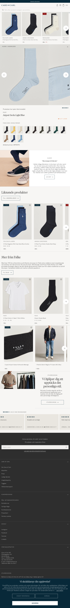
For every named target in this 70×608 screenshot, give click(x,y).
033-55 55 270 (8, 560)
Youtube (3, 536)
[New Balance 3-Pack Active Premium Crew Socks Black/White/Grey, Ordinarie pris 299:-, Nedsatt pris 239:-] (52, 27)
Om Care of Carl (6, 467)
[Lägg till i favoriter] (30, 205)
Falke (4, 112)
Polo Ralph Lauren (8, 38)
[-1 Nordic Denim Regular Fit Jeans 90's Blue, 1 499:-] (49, 348)
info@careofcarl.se (11, 561)
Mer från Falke (11, 257)
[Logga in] (57, 5)
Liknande (14, 192)
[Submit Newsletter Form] (66, 447)
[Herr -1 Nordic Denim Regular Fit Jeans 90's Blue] (49, 344)
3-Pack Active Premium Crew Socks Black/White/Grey (50, 40)
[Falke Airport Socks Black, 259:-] (48, 301)
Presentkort (4, 513)
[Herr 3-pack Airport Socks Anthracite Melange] (18, 344)
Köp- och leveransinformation (10, 500)
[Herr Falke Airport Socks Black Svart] (48, 296)
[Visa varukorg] (63, 5)
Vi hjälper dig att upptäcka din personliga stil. (52, 382)
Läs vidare (59, 590)
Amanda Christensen (28, 38)
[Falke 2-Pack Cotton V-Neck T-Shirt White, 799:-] (17, 301)
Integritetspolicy (6, 480)
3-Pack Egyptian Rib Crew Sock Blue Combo (10, 40)
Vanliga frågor (5, 506)
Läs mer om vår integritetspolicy (35, 451)
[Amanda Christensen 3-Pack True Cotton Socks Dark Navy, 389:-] (32, 27)
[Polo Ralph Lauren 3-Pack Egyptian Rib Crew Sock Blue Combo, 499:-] (11, 27)
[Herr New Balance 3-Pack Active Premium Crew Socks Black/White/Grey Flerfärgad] (51, 24)
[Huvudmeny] (67, 5)
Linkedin (3, 539)
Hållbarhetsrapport (7, 486)
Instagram (4, 529)
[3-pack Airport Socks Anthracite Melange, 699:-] (18, 348)
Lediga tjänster (5, 477)
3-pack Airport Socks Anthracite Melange (17, 364)
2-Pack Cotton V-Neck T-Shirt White (14, 318)
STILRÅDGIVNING (51, 402)
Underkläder (12, 46)
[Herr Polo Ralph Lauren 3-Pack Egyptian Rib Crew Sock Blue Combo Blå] (11, 24)
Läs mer (48, 177)
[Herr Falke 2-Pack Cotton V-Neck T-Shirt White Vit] (17, 296)
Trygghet (3, 483)
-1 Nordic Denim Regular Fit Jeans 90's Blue (48, 364)
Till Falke (7, 272)
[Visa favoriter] (60, 5)
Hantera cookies (6, 516)
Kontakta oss (5, 503)
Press (3, 474)
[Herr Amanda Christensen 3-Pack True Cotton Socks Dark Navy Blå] (31, 24)
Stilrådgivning (52, 375)
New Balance (46, 38)
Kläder (4, 46)
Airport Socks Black (40, 318)
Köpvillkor (4, 470)
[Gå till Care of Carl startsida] (8, 5)
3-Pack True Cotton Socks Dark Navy (30, 39)
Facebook (4, 533)
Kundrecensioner (6, 510)
